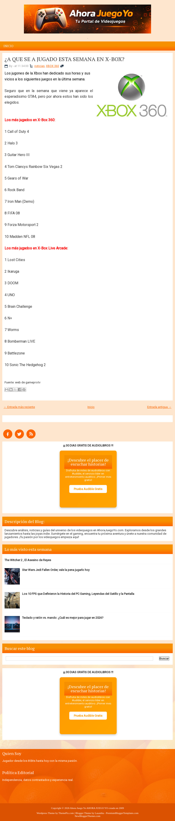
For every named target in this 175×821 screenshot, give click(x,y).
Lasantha (99, 813)
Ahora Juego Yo (78, 808)
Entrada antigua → (159, 407)
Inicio (8, 46)
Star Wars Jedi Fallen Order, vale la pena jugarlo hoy (56, 570)
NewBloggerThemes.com (87, 816)
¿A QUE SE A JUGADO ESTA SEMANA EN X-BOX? (64, 59)
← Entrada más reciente (19, 407)
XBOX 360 (52, 66)
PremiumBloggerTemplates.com (122, 813)
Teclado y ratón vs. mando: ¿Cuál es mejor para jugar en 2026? (62, 617)
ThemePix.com (66, 813)
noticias (39, 66)
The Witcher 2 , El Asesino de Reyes (28, 560)
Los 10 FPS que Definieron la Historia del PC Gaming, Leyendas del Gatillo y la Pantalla (78, 593)
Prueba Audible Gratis (88, 489)
